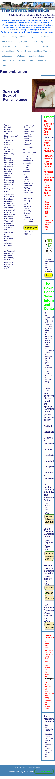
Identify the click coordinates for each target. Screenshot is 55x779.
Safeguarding (7, 56)
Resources (6, 46)
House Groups (43, 36)
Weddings (28, 46)
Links (31, 61)
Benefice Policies (36, 56)
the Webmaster (44, 771)
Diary (31, 36)
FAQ (4, 66)
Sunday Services (18, 36)
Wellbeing (21, 56)
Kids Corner (7, 41)
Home (4, 36)
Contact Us (41, 61)
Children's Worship (42, 51)
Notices (18, 46)
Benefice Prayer (24, 51)
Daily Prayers (21, 41)
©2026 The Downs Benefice (27, 768)
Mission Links (8, 51)
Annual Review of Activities (13, 61)
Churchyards (42, 46)
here (48, 275)
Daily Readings (37, 41)
